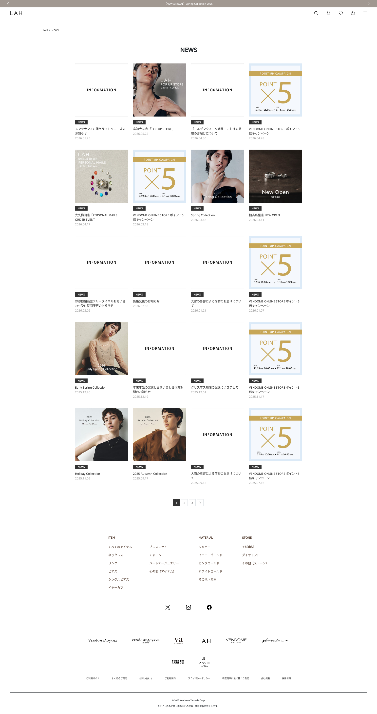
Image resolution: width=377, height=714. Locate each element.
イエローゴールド (210, 555)
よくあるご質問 (119, 678)
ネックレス (115, 555)
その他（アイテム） (162, 571)
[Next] (200, 502)
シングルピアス (118, 579)
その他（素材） (209, 579)
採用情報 (286, 678)
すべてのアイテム (120, 547)
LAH (45, 30)
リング (112, 563)
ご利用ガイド (92, 678)
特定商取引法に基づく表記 (235, 678)
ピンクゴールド (209, 563)
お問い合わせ (145, 678)
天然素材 (248, 547)
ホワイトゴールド (210, 571)
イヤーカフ (115, 588)
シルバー (204, 547)
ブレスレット (158, 547)
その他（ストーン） (255, 563)
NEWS (55, 30)
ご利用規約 (170, 678)
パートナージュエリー (164, 563)
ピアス (112, 571)
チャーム (155, 555)
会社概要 (265, 678)
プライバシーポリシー (199, 678)
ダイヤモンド (251, 555)
